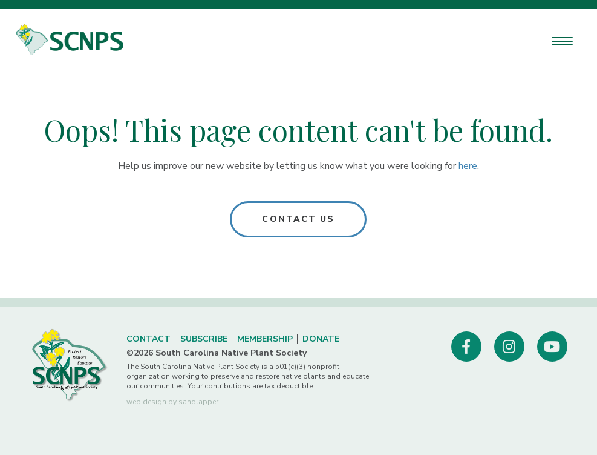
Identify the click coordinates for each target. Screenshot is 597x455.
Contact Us (298, 219)
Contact (148, 339)
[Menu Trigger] (562, 41)
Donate (320, 339)
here (467, 166)
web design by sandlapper (172, 402)
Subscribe (203, 339)
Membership (265, 339)
